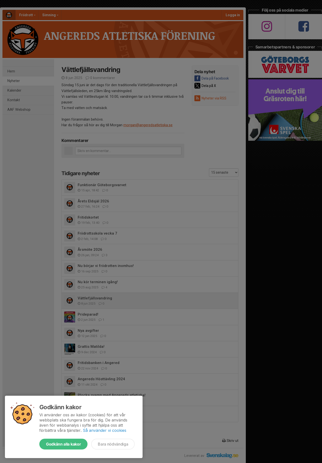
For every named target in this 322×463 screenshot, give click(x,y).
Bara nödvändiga (113, 444)
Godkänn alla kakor (63, 444)
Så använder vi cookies (104, 430)
